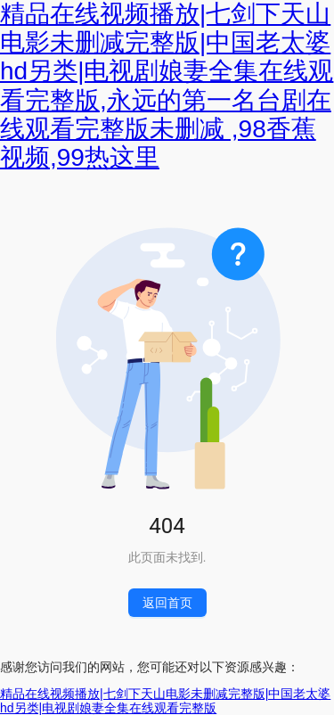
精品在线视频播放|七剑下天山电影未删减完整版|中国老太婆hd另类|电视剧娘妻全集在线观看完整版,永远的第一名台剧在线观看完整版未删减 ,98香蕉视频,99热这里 (166, 85)
